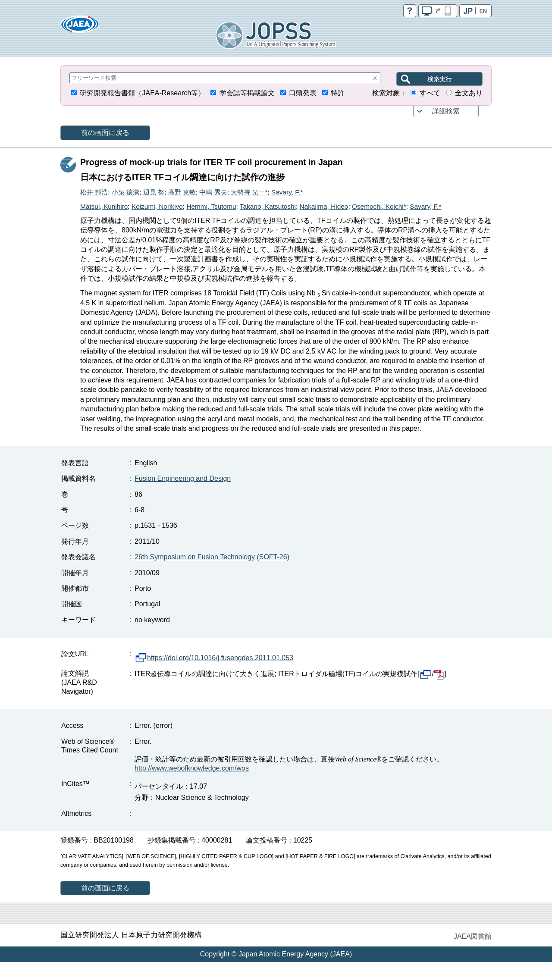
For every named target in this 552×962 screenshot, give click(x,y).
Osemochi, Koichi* (379, 206)
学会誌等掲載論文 (247, 93)
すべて (430, 93)
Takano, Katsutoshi (268, 206)
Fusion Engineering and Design (183, 478)
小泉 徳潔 (125, 192)
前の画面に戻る (105, 132)
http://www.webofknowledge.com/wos (192, 768)
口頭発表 (303, 93)
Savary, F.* (287, 192)
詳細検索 (446, 111)
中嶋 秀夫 (213, 192)
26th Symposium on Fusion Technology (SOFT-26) (212, 557)
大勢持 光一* (249, 192)
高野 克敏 (182, 192)
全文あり (469, 93)
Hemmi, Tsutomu (211, 206)
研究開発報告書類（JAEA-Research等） (142, 93)
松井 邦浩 (94, 192)
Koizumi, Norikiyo (157, 206)
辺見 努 (153, 192)
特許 (338, 93)
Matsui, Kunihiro (104, 206)
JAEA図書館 (473, 936)
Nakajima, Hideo (323, 206)
